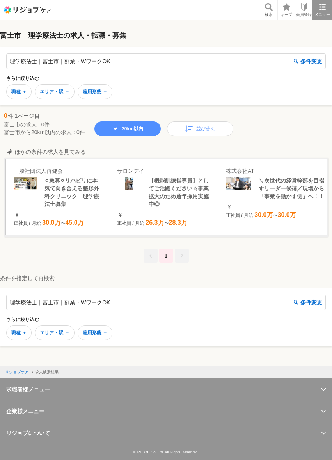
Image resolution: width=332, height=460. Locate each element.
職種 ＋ (19, 91)
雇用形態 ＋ (95, 91)
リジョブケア (16, 372)
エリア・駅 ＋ (54, 91)
